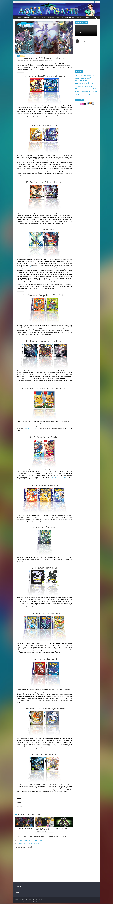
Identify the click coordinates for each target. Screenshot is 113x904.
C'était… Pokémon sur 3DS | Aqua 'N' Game (30, 840)
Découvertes (51, 17)
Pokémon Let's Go (48, 60)
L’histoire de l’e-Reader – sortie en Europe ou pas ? (44, 829)
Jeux (18, 55)
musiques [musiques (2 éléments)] (90, 80)
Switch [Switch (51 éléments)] (94, 91)
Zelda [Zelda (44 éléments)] (88, 94)
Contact (17, 892)
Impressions (36, 17)
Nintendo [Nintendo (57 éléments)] (79, 83)
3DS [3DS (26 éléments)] (76, 75)
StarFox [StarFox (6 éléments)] (89, 92)
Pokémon (42, 60)
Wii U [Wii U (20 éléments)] (79, 95)
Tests (43, 17)
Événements (60, 17)
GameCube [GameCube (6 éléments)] (83, 78)
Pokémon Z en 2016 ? (61, 828)
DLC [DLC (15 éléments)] (85, 75)
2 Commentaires (34, 60)
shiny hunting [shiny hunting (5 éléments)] (88, 89)
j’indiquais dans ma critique (59, 477)
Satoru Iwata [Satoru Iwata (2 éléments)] (82, 88)
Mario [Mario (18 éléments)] (92, 78)
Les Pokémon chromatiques (24, 828)
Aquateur (27, 60)
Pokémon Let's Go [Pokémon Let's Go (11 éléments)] (88, 86)
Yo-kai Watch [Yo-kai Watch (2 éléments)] (83, 95)
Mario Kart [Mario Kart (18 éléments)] (79, 80)
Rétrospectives (69, 17)
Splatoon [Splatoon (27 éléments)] (83, 91)
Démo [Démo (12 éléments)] (89, 75)
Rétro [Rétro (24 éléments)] (77, 88)
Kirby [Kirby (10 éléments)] (88, 78)
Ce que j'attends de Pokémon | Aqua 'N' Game (31, 843)
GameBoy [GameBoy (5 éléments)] (77, 78)
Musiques (86, 17)
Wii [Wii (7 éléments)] (76, 95)
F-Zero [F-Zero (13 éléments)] (93, 75)
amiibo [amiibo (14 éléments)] (81, 75)
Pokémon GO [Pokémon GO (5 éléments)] (78, 86)
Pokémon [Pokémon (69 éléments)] (88, 83)
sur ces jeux (31, 428)
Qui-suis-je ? (18, 890)
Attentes (78, 17)
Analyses (18, 17)
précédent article (32, 267)
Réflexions (27, 17)
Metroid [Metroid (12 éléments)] (85, 80)
